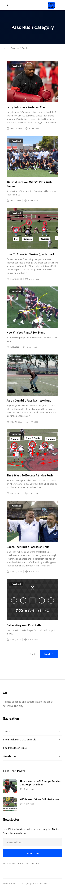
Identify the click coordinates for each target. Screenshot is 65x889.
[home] (5, 5)
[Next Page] (49, 654)
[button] (60, 5)
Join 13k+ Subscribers (51, 5)
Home (5, 48)
